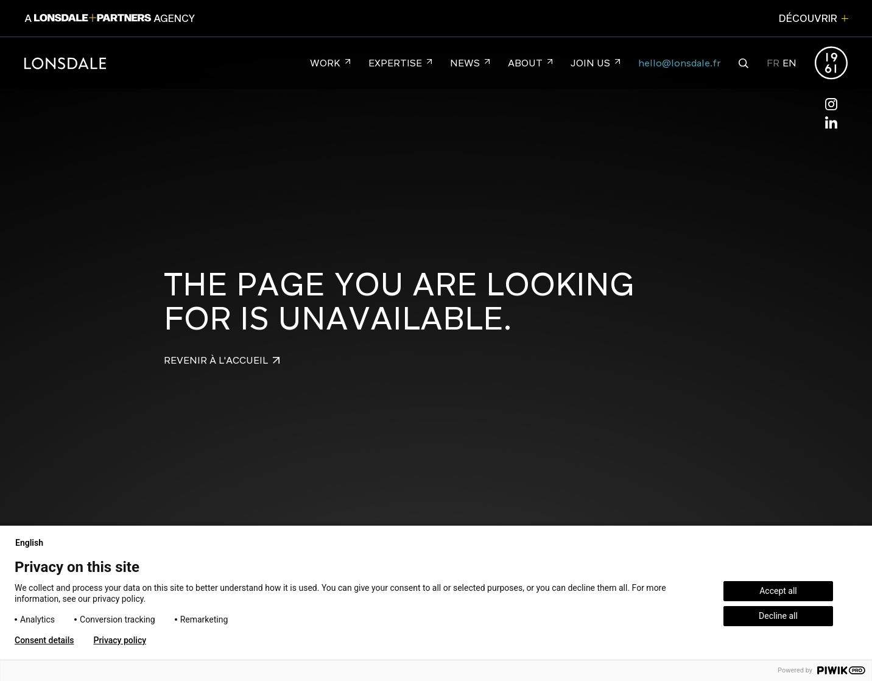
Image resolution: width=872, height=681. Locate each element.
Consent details (44, 640)
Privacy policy (119, 640)
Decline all (778, 616)
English (34, 543)
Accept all (778, 591)
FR (773, 63)
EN (789, 63)
